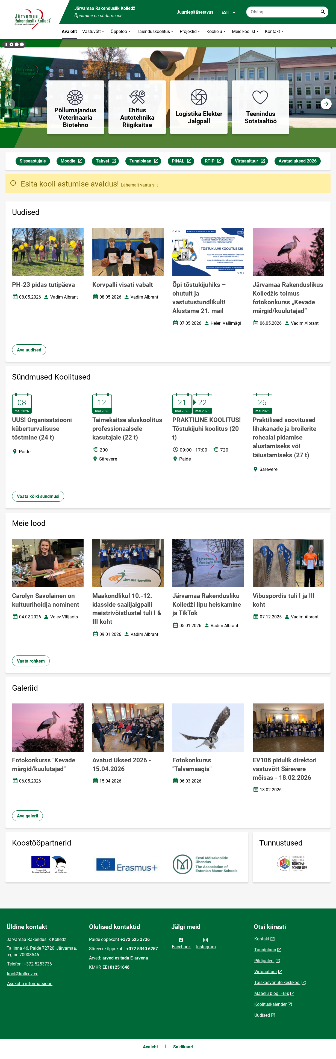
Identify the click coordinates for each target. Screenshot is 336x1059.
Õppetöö (121, 31)
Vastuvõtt (93, 31)
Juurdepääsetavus (195, 12)
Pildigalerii (264, 960)
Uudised (262, 1015)
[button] (11, 44)
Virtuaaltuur (251, 162)
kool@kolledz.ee (22, 973)
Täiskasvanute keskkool (277, 982)
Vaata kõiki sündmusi (38, 496)
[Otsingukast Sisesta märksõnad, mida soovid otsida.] (287, 12)
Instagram (206, 942)
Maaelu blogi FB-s (271, 993)
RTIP (214, 162)
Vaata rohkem (31, 661)
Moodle (72, 162)
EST (229, 12)
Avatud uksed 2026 (298, 161)
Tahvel (107, 162)
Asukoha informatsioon (29, 983)
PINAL (183, 162)
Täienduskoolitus (155, 31)
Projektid (190, 31)
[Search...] (323, 12)
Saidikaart (183, 1046)
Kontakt (274, 31)
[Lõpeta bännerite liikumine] (5, 44)
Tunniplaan (145, 162)
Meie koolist (246, 31)
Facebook (181, 942)
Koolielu (216, 31)
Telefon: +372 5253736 (29, 964)
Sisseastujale (33, 161)
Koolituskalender (270, 1004)
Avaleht (69, 31)
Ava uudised (29, 350)
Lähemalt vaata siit (139, 185)
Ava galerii (27, 816)
